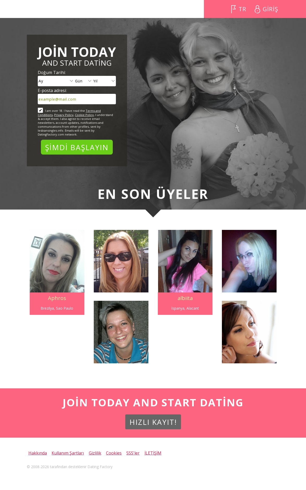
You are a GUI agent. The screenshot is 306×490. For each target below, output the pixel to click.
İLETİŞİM (153, 453)
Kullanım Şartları (68, 453)
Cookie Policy (84, 115)
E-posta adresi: (52, 90)
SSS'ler (133, 453)
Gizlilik (95, 453)
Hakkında (37, 453)
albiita (185, 298)
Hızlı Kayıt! (153, 422)
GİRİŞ (270, 9)
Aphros (57, 298)
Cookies (114, 453)
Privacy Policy (63, 115)
